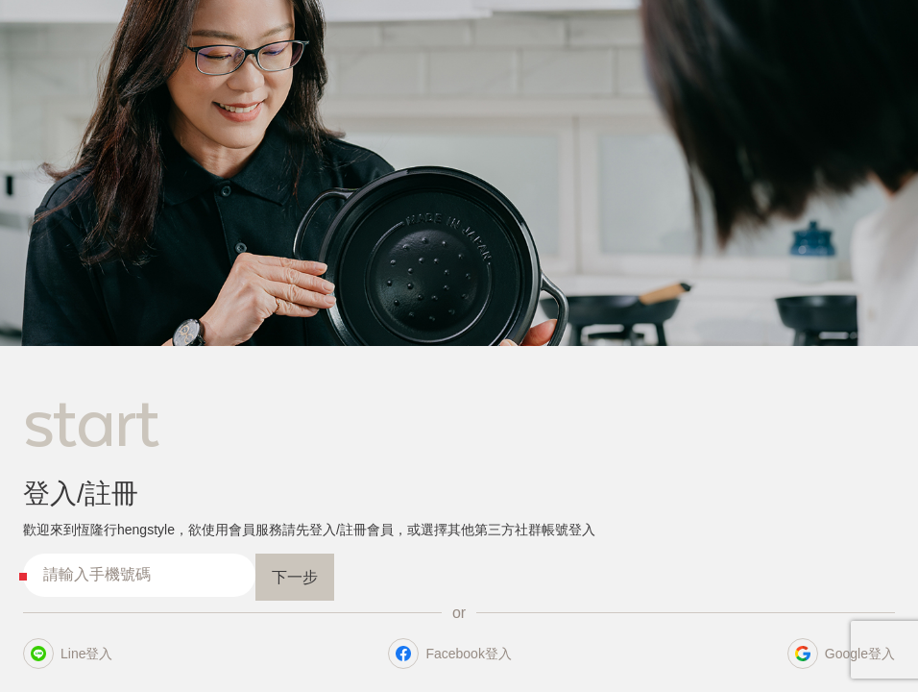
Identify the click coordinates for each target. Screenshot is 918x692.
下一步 (295, 577)
